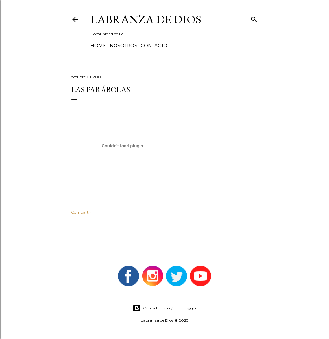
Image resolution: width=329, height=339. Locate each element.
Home (98, 46)
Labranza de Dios (146, 19)
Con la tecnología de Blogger (165, 308)
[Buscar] (254, 18)
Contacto (154, 46)
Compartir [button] (81, 212)
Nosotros (123, 46)
